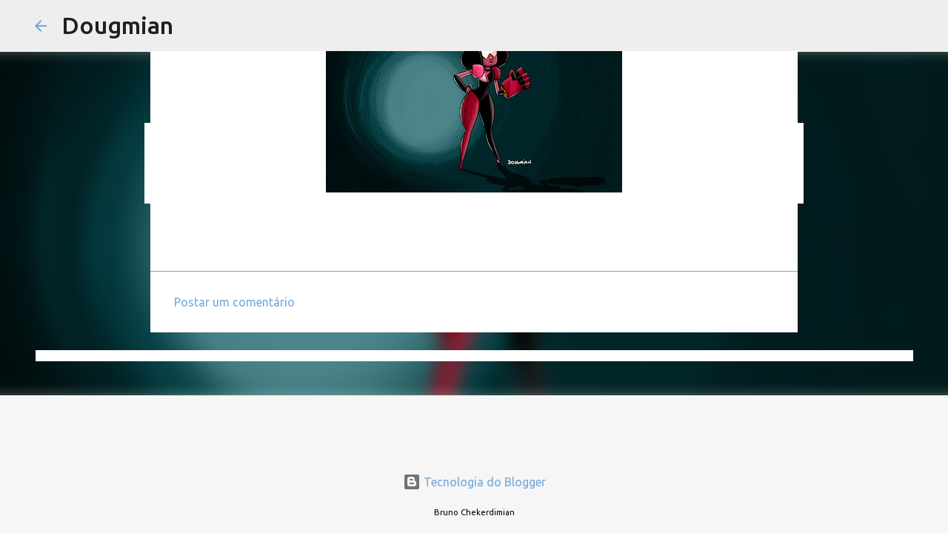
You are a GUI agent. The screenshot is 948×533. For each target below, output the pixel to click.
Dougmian (117, 25)
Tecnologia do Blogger (474, 482)
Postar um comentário (234, 302)
